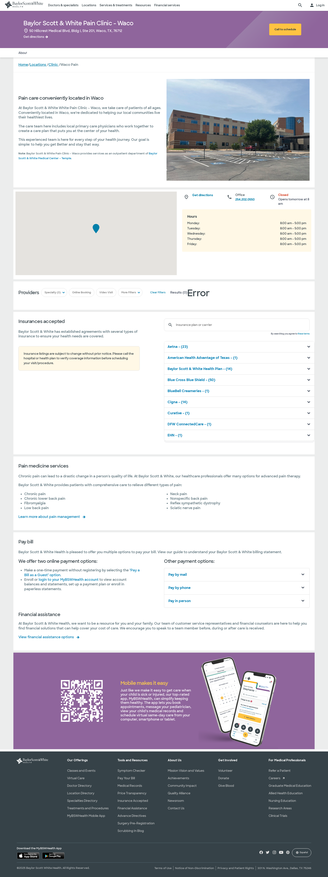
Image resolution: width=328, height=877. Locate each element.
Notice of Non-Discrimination (194, 868)
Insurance (56, 53)
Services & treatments (116, 5)
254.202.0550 (245, 199)
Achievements (178, 778)
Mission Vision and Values (186, 771)
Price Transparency (132, 793)
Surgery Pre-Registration (136, 823)
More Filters (128, 292)
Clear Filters (156, 292)
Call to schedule (285, 29)
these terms (304, 333)
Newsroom (176, 801)
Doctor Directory (79, 786)
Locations (89, 5)
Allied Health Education (286, 793)
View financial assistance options (46, 637)
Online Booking (82, 292)
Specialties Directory (82, 801)
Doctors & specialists (63, 5)
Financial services (167, 5)
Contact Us (176, 808)
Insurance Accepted (133, 801)
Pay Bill (92, 53)
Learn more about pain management (49, 517)
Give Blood (226, 786)
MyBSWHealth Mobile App (86, 816)
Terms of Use (163, 868)
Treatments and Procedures (88, 808)
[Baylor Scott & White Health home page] (24, 5)
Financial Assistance (132, 808)
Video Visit (106, 292)
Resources (143, 5)
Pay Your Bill (126, 778)
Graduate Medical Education (290, 786)
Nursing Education (282, 801)
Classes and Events (81, 771)
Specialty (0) (53, 292)
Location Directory (80, 793)
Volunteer (225, 771)
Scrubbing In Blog (131, 831)
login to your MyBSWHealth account (69, 579)
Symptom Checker (131, 771)
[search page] (300, 5)
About (22, 53)
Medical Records (130, 786)
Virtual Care (76, 778)
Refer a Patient (280, 771)
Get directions (33, 37)
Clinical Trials (278, 816)
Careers (274, 778)
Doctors (38, 53)
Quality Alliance (179, 793)
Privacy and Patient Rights (236, 868)
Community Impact (182, 786)
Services (75, 53)
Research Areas (280, 808)
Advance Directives (132, 816)
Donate (223, 778)
